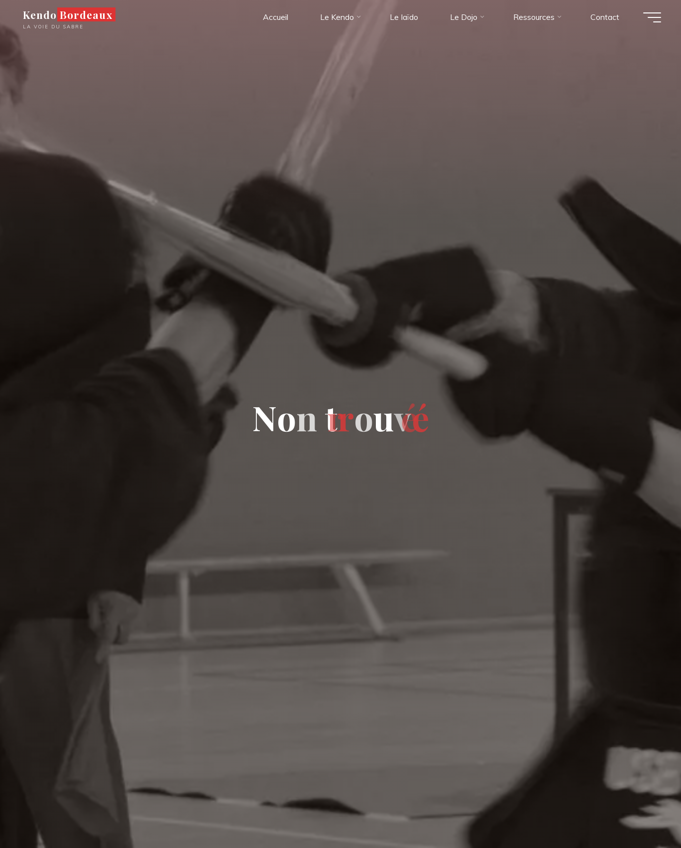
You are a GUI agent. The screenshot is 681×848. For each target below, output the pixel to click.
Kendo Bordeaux (68, 14)
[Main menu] (652, 17)
